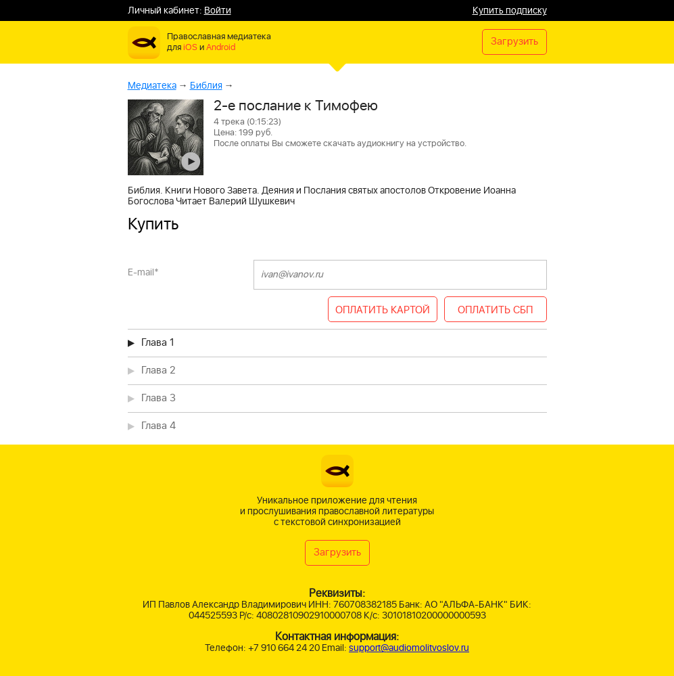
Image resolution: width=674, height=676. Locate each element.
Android (220, 47)
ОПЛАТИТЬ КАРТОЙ (382, 310)
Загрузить (514, 41)
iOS (190, 47)
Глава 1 (157, 343)
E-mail (143, 272)
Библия (206, 85)
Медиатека (152, 85)
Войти (217, 10)
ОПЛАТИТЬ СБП (495, 310)
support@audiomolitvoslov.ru (409, 648)
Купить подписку (510, 10)
